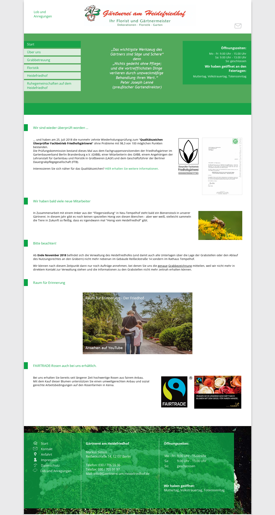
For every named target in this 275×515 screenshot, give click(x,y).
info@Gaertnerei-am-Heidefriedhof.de (121, 474)
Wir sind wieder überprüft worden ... (60, 127)
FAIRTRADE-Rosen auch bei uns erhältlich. (64, 365)
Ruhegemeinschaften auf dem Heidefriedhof (49, 85)
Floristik (33, 68)
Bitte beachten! (44, 243)
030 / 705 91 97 (109, 469)
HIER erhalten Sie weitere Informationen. (132, 168)
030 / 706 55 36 (109, 465)
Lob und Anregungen (43, 14)
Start (30, 44)
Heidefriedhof (37, 75)
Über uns (34, 52)
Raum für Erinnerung (49, 282)
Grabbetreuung (38, 60)
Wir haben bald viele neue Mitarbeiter (62, 201)
